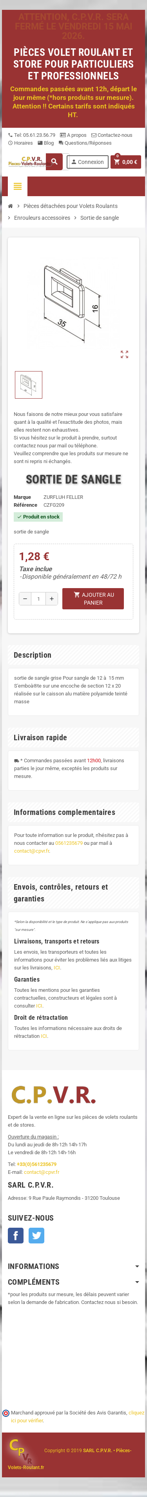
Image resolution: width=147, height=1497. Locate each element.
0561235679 (69, 843)
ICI (57, 968)
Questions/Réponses (85, 143)
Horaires (20, 143)
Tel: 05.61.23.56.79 (31, 135)
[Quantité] (38, 598)
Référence (25, 505)
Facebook (16, 1235)
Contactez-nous (111, 135)
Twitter (36, 1235)
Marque (22, 497)
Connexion (87, 161)
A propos (73, 135)
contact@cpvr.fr (31, 851)
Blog (46, 143)
